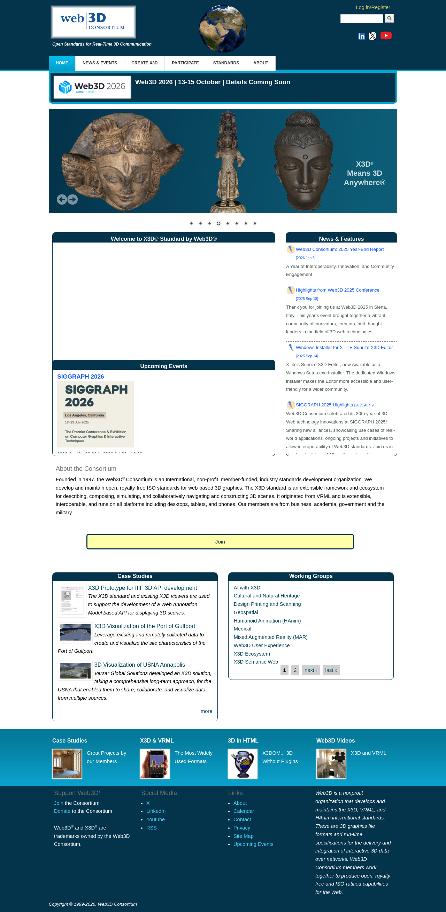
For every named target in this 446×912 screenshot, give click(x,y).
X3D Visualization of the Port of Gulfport (144, 626)
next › (311, 670)
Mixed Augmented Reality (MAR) (271, 637)
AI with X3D (247, 587)
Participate (185, 63)
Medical (243, 629)
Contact (242, 819)
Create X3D (144, 63)
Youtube (155, 819)
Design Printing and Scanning (267, 604)
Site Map (243, 836)
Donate (62, 811)
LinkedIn (156, 811)
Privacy (241, 828)
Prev (62, 199)
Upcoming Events (253, 844)
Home (62, 63)
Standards (226, 63)
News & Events (100, 63)
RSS (151, 828)
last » (331, 670)
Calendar (243, 811)
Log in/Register (373, 7)
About (260, 63)
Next (72, 199)
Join (220, 542)
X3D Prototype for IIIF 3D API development (142, 588)
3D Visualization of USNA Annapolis (139, 664)
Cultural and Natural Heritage (267, 595)
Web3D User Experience (262, 645)
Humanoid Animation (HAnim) (267, 621)
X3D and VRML (368, 753)
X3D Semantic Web (256, 662)
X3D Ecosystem (252, 654)
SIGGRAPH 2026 (80, 376)
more (206, 711)
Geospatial (246, 612)
